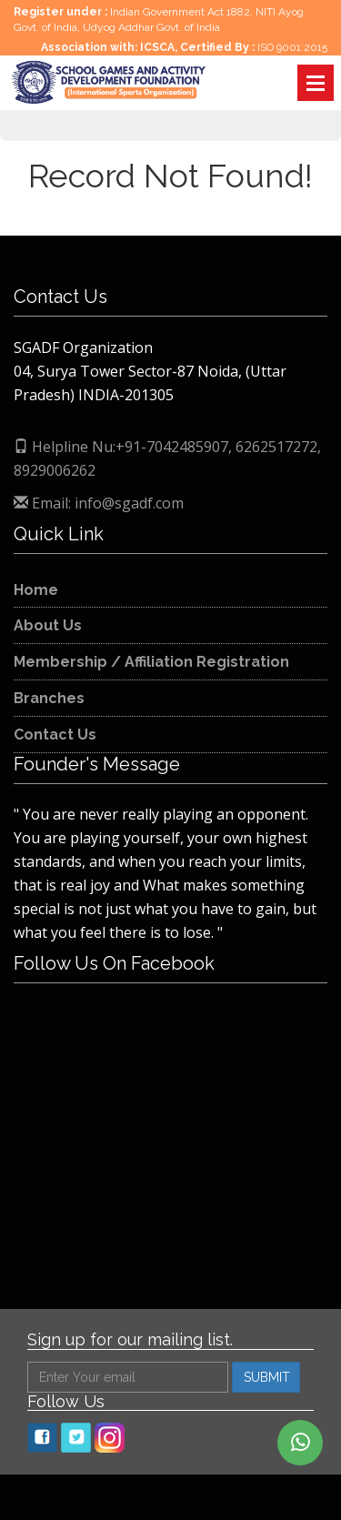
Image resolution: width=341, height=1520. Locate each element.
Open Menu (315, 83)
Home (36, 590)
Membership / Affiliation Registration (151, 661)
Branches (49, 698)
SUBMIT (267, 1377)
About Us (48, 625)
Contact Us (55, 734)
